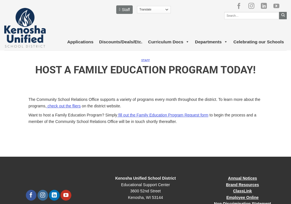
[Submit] (283, 15)
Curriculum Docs (168, 42)
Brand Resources (242, 184)
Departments (211, 42)
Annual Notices (242, 178)
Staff (124, 9)
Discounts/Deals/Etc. (120, 41)
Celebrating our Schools (258, 41)
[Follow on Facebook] (241, 6)
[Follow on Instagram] (253, 6)
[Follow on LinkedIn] (266, 6)
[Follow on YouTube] (278, 6)
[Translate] (154, 9)
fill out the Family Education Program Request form (163, 115)
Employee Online (242, 197)
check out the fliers (63, 106)
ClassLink (242, 191)
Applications (80, 41)
